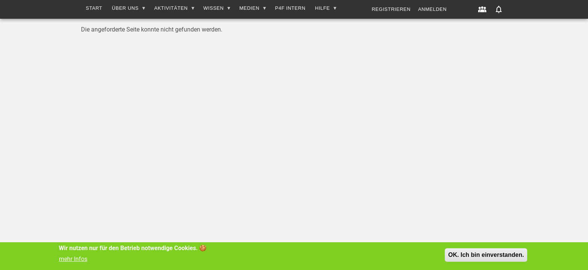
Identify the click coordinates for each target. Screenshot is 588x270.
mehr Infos (73, 261)
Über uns (126, 9)
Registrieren (391, 9)
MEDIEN (250, 9)
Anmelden (432, 9)
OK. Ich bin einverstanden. (486, 257)
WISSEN (215, 9)
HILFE (323, 9)
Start (94, 8)
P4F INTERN (290, 8)
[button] (498, 9)
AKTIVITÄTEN (172, 9)
